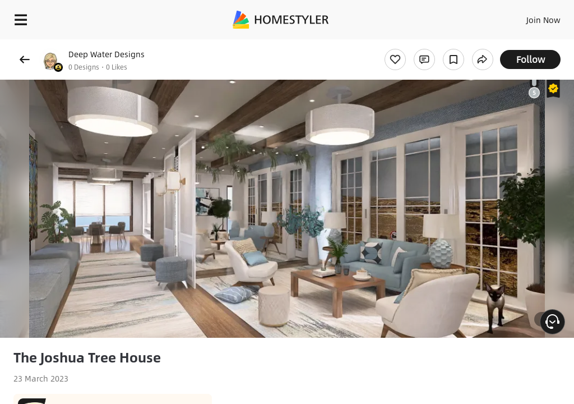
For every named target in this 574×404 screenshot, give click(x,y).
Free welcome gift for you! (520, 44)
